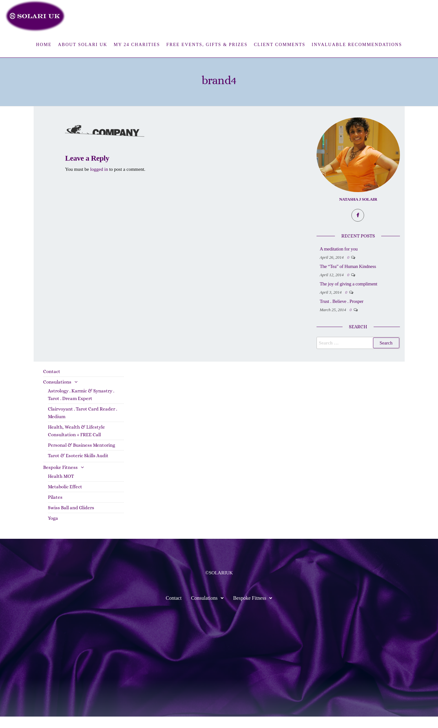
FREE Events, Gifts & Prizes (207, 44)
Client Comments (279, 44)
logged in (99, 169)
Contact (51, 383)
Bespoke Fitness (60, 479)
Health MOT (61, 488)
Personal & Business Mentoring (81, 456)
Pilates (55, 508)
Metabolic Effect (65, 498)
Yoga (53, 529)
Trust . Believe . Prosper (367, 312)
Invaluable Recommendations (357, 44)
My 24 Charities (137, 44)
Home (43, 44)
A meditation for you (364, 248)
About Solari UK (83, 44)
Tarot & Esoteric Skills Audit (78, 467)
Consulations (57, 393)
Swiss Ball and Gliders (71, 519)
